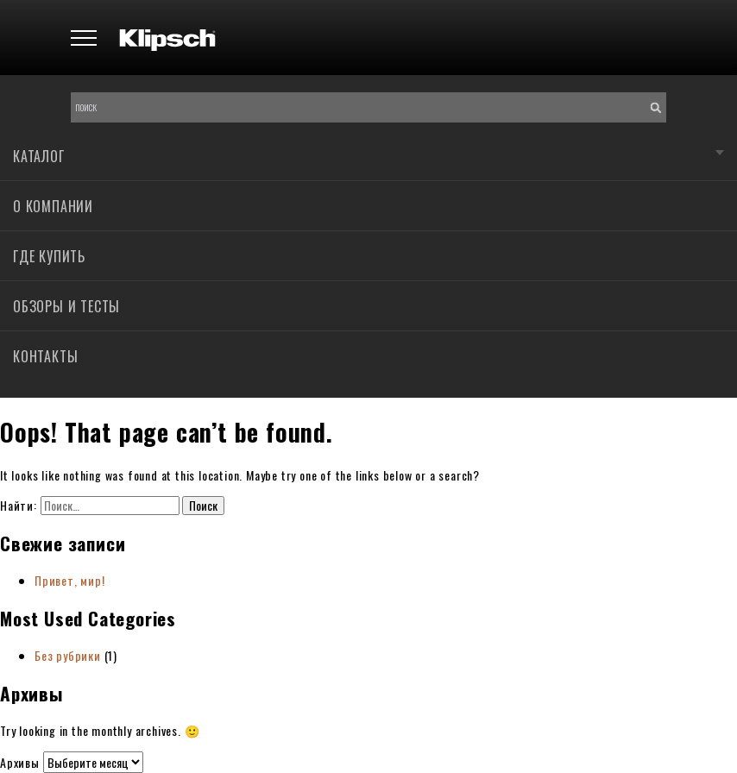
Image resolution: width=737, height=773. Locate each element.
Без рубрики (68, 655)
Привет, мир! (70, 580)
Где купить (49, 256)
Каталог (39, 156)
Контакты (45, 356)
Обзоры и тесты (66, 306)
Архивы (20, 762)
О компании (53, 206)
